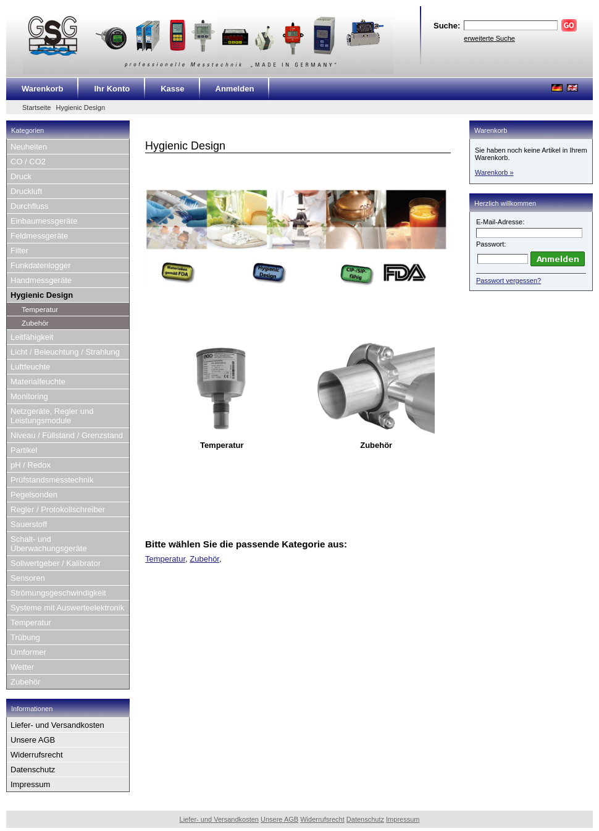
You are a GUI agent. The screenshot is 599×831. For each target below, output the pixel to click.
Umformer (28, 652)
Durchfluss (29, 206)
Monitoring (29, 396)
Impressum (30, 784)
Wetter (22, 667)
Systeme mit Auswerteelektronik (67, 607)
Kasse (172, 88)
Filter (19, 250)
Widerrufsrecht (36, 754)
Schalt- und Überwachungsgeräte (48, 543)
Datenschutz (32, 769)
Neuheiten (28, 146)
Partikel (23, 450)
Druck (20, 176)
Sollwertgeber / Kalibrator (55, 563)
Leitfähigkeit (31, 337)
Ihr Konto (112, 88)
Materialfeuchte (37, 381)
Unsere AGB (32, 740)
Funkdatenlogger (40, 265)
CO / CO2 (28, 161)
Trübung (25, 637)
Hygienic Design (80, 107)
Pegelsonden (33, 494)
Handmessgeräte (41, 280)
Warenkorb (42, 88)
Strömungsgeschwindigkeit (58, 592)
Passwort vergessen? (508, 280)
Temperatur (40, 309)
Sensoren (27, 578)
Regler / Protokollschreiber (57, 509)
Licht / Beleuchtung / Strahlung (65, 351)
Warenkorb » (494, 172)
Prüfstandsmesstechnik (51, 479)
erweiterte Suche (489, 38)
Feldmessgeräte (39, 235)
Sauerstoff (28, 524)
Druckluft (26, 191)
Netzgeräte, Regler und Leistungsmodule (51, 416)
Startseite (36, 107)
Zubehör (35, 323)
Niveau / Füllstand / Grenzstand (66, 435)
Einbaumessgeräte (43, 221)
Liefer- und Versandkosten (57, 725)
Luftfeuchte (30, 366)
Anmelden (235, 88)
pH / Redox (30, 465)
